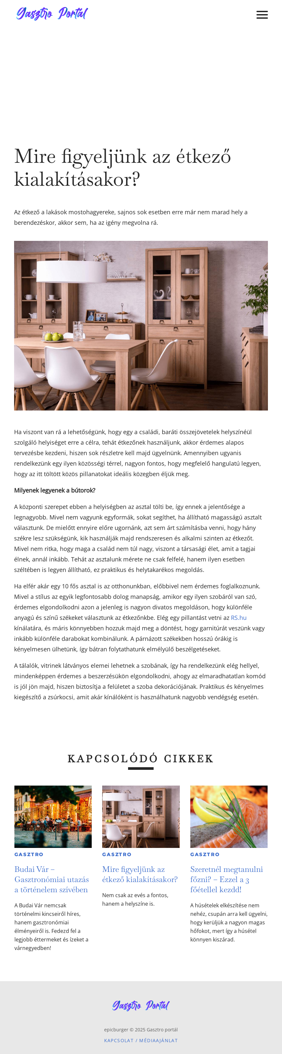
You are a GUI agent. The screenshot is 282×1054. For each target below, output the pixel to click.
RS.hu (239, 618)
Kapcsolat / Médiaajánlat (141, 1040)
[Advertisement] (141, 79)
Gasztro (29, 854)
